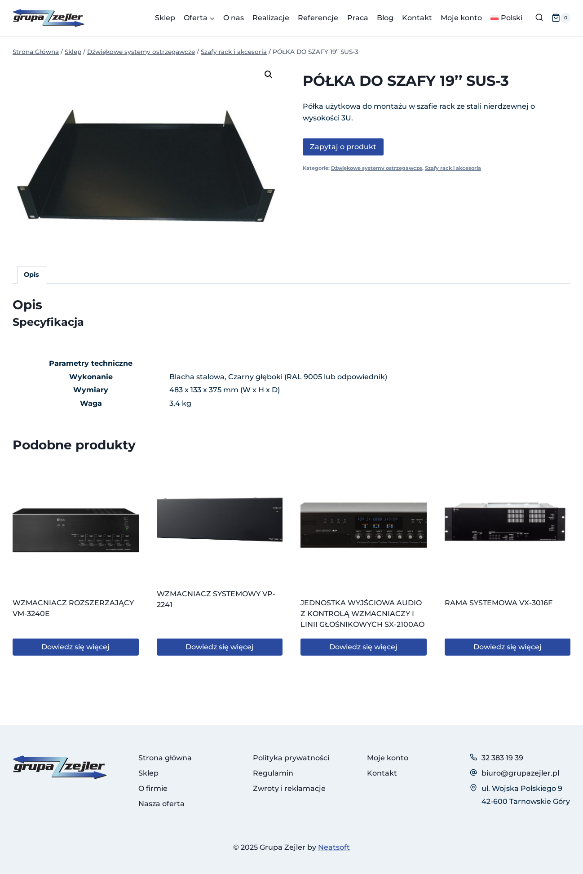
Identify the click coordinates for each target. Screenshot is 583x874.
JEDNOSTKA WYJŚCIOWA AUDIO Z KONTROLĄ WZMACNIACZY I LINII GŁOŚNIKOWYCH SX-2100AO (362, 614)
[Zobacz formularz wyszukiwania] (539, 18)
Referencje (318, 17)
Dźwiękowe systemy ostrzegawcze (376, 168)
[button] (269, 75)
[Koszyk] (561, 18)
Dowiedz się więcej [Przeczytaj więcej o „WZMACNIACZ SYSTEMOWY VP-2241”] (220, 647)
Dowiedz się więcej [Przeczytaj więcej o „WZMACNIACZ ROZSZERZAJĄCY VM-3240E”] (75, 647)
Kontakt (417, 17)
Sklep (165, 17)
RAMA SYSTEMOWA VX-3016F (498, 603)
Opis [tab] (31, 275)
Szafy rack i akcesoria (453, 168)
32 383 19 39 (502, 758)
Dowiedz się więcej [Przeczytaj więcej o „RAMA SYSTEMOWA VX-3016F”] (507, 647)
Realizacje (270, 17)
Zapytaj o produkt (343, 146)
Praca (357, 17)
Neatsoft (334, 847)
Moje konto (461, 17)
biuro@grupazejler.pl (520, 773)
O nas (233, 17)
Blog (385, 17)
